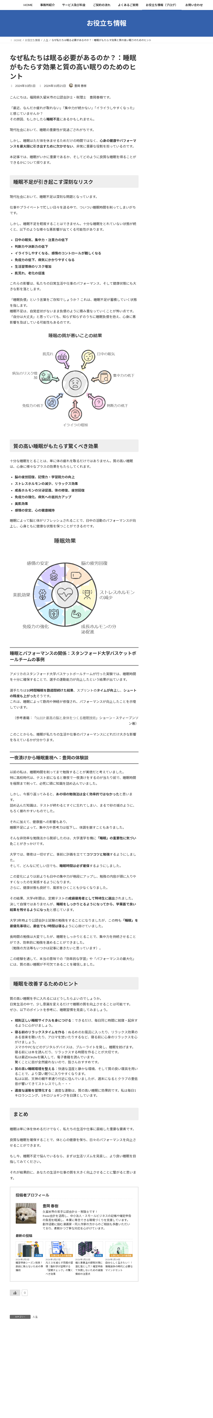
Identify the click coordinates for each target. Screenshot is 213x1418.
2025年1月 (159, 532)
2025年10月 (160, 456)
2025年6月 (159, 490)
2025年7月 (159, 481)
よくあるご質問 (87, 1385)
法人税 (159, 81)
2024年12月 (160, 540)
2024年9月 (159, 566)
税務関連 (158, 64)
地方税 (159, 98)
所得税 (39, 1255)
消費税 (159, 90)
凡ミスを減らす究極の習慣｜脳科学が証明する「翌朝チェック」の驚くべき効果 (59, 1268)
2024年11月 (160, 549)
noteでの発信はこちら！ (92, 1414)
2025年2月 (159, 523)
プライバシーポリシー (91, 1400)
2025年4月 (159, 506)
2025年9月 (159, 464)
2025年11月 (160, 447)
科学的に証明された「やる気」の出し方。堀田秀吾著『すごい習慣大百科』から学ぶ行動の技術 (176, 298)
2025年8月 (159, 473)
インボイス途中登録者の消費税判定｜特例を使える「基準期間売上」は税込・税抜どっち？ (176, 324)
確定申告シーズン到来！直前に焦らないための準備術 (29, 1266)
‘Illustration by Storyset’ (92, 1407)
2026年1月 (159, 430)
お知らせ (158, 149)
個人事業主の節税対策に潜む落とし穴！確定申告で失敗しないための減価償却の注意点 (89, 1268)
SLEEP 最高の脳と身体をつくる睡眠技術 (66, 718)
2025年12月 (160, 439)
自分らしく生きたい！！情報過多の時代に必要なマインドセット (119, 1266)
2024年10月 (160, 557)
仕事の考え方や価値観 (61, 1255)
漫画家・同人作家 (164, 124)
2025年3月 (159, 515)
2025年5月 (159, 498)
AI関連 (156, 141)
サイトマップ (86, 1392)
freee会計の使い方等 (166, 132)
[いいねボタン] (15, 1293)
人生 (35, 1316)
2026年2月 (159, 422)
